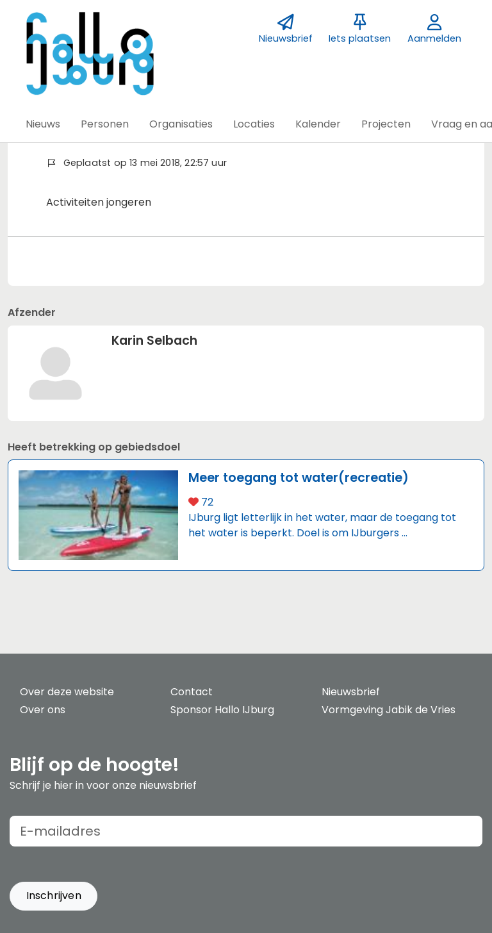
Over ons (42, 709)
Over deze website (67, 691)
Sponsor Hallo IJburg (222, 709)
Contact (191, 691)
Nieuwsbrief (351, 691)
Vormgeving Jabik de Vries (388, 709)
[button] (42, 124)
